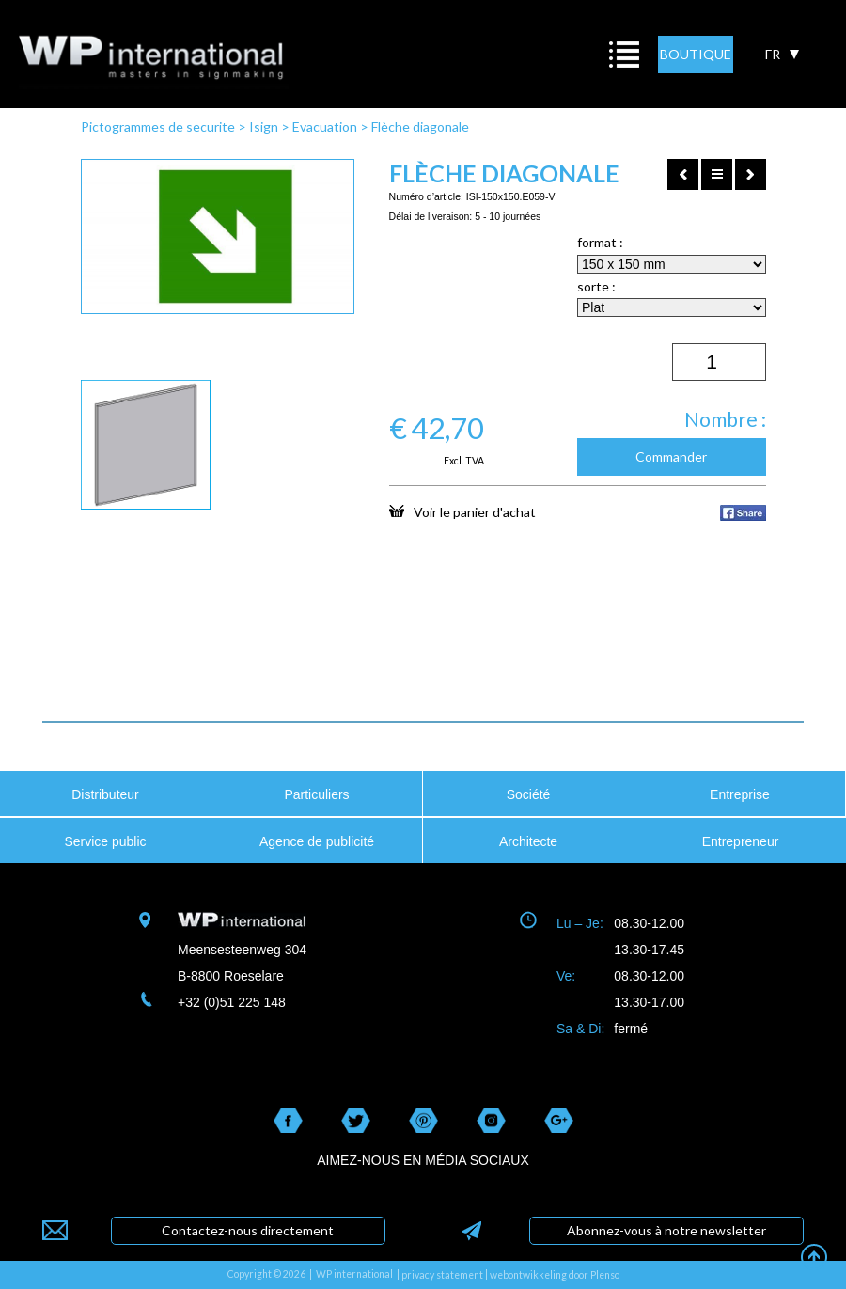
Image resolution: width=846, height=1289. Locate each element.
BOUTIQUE (695, 54)
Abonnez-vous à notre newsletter (666, 1230)
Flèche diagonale (420, 126)
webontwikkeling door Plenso (554, 1275)
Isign (263, 126)
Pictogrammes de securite (158, 126)
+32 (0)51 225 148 (232, 1002)
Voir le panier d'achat (462, 511)
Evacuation (324, 126)
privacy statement (442, 1275)
